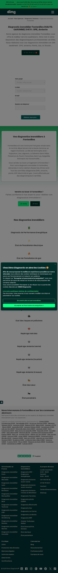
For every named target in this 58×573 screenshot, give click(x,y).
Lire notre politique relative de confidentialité (20, 291)
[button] (55, 264)
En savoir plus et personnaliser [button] (29, 301)
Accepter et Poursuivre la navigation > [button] (29, 305)
